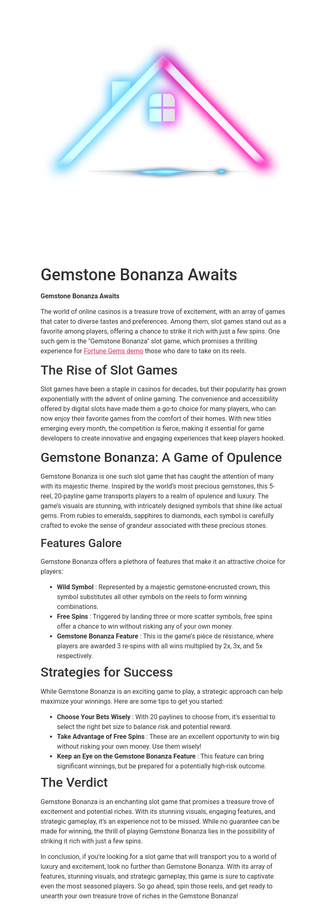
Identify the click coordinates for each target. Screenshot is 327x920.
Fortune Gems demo (113, 351)
